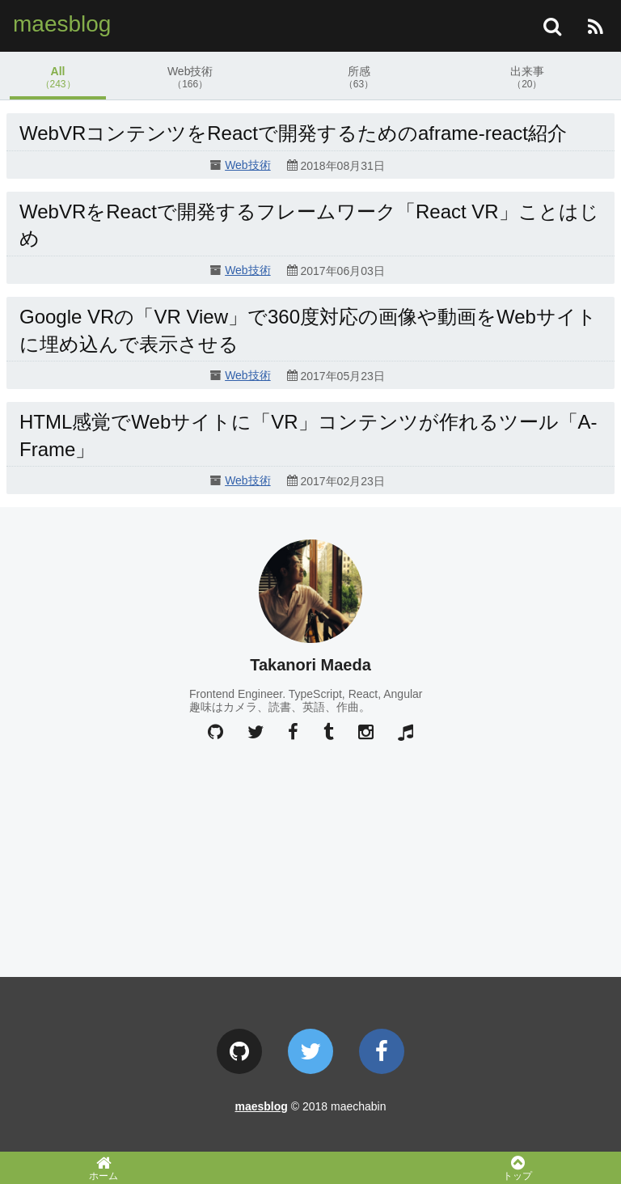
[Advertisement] (310, 856)
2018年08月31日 (342, 165)
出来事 (527, 77)
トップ (517, 1168)
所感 (358, 77)
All (58, 77)
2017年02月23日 (342, 482)
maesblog (62, 23)
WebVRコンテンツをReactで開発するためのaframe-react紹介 (293, 133)
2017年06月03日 (342, 270)
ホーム (103, 1168)
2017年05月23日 (342, 376)
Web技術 (190, 77)
